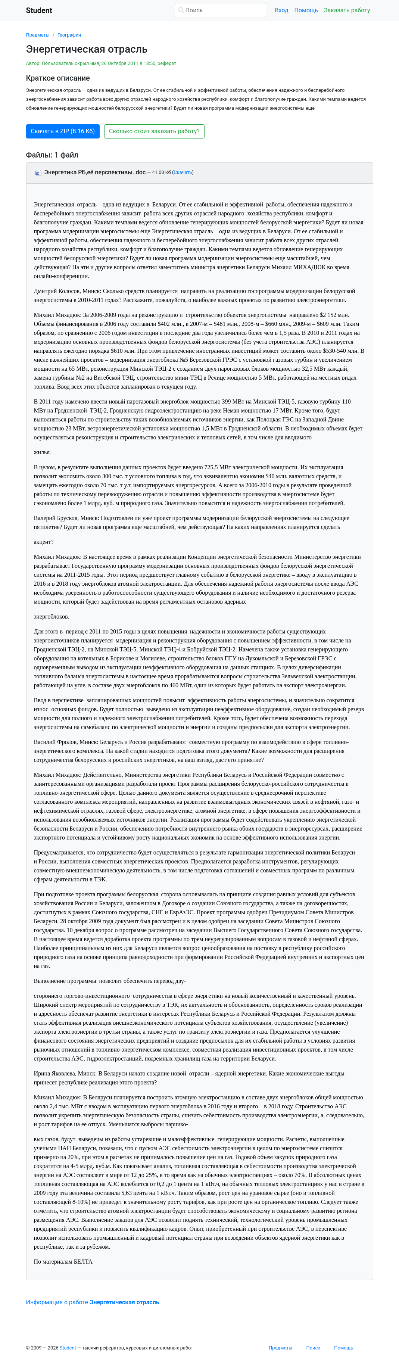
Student (68, 1348)
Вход (282, 10)
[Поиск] (220, 10)
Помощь (306, 10)
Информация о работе (92, 1302)
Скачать (183, 172)
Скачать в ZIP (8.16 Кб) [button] (63, 131)
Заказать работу (347, 10)
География (69, 35)
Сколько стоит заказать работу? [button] (154, 131)
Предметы (38, 35)
